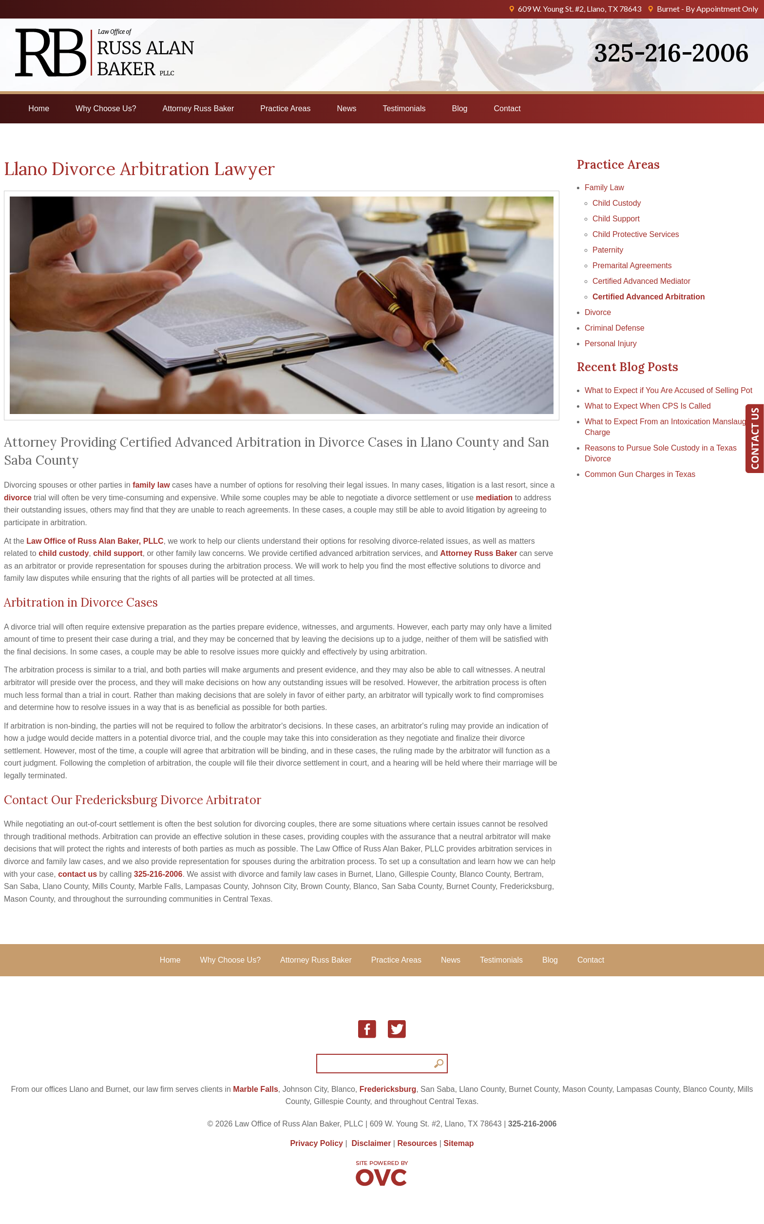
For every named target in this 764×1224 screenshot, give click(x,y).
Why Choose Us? (106, 108)
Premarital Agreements (632, 265)
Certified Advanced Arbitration (648, 297)
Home (38, 108)
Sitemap (458, 1143)
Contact (507, 108)
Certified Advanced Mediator (641, 281)
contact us (77, 874)
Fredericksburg (388, 1089)
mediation (494, 498)
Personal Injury (611, 343)
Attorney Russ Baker (198, 108)
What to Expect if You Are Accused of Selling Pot (668, 390)
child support (117, 553)
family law (151, 485)
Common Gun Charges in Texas (640, 474)
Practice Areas (285, 108)
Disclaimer (371, 1143)
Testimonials (403, 108)
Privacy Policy (316, 1143)
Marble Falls (255, 1089)
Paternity (607, 250)
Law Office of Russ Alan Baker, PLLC (94, 541)
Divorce (598, 312)
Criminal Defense (615, 328)
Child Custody (616, 203)
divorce (18, 498)
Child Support (616, 219)
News (346, 108)
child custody (63, 553)
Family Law (604, 187)
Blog (459, 108)
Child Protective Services (635, 234)
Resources (417, 1143)
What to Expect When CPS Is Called (648, 406)
